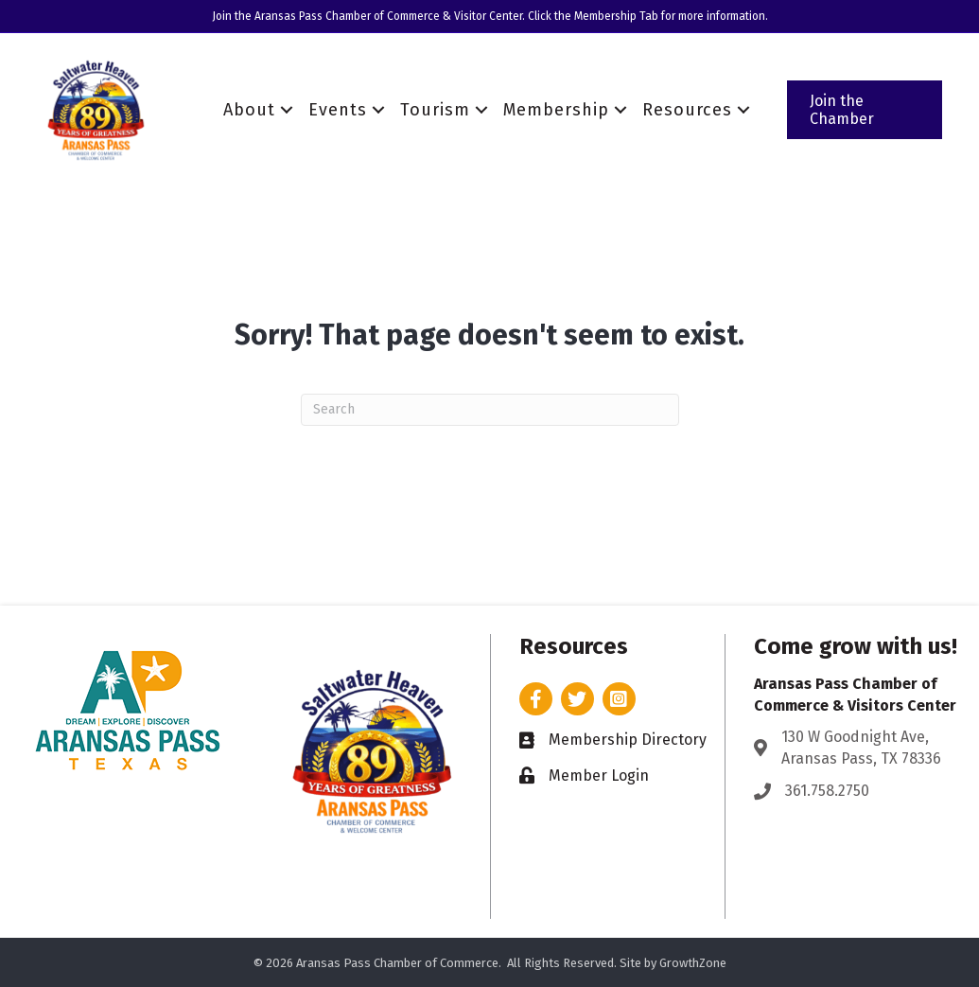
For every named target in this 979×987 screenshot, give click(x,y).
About (249, 109)
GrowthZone (692, 963)
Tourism (435, 109)
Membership (556, 109)
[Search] (490, 410)
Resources (687, 109)
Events (337, 109)
